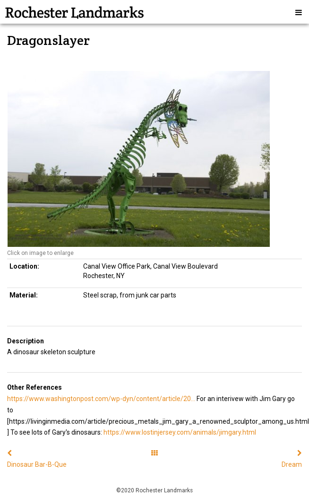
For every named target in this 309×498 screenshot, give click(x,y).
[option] (154, 158)
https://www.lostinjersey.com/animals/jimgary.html (179, 432)
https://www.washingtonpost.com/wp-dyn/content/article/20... (101, 398)
